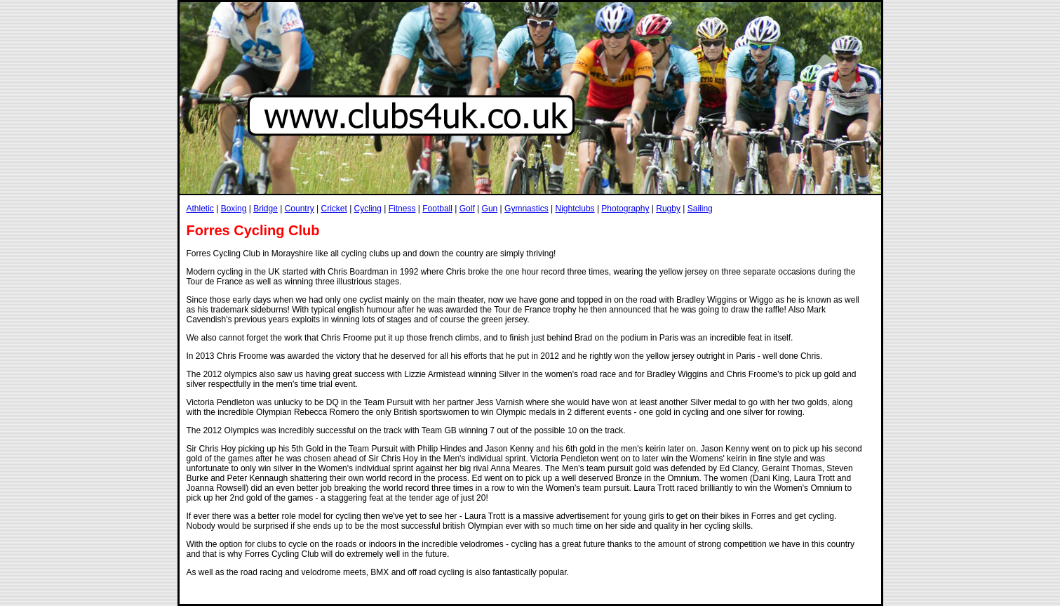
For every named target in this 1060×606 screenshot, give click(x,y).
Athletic (200, 208)
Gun (490, 208)
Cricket (334, 208)
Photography (625, 208)
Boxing (234, 208)
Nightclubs (575, 208)
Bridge (265, 208)
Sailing (700, 208)
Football (437, 208)
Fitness (402, 208)
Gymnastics (526, 208)
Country (299, 208)
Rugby (668, 208)
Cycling (368, 208)
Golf (467, 208)
